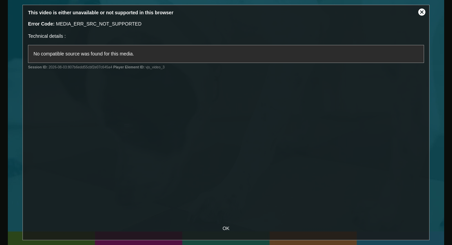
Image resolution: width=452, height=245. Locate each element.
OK (226, 228)
